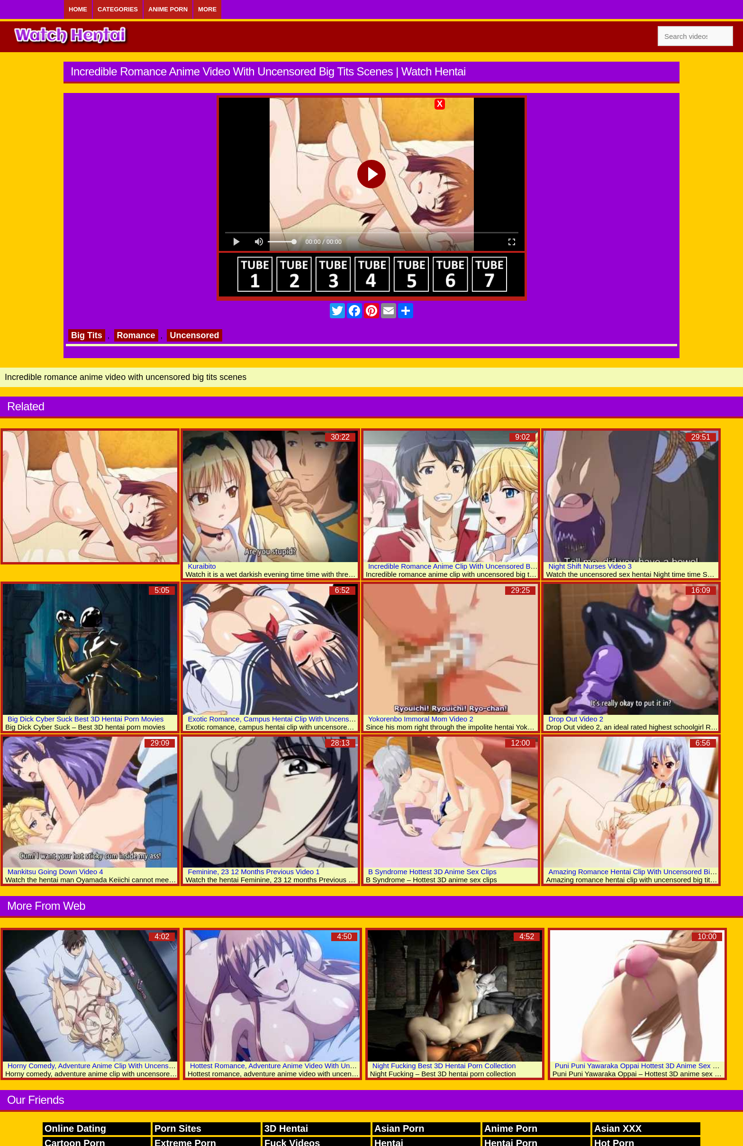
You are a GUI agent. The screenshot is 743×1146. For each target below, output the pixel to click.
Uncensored (194, 335)
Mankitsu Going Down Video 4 (55, 872)
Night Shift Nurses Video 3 (590, 566)
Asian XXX (618, 1128)
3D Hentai (286, 1128)
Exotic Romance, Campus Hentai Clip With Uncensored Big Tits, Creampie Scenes (318, 719)
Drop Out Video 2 (575, 719)
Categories (118, 9)
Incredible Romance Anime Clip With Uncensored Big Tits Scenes (471, 566)
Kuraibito (202, 566)
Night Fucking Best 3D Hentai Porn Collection (444, 1066)
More (207, 9)
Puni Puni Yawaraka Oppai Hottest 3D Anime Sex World (643, 1066)
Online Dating (75, 1128)
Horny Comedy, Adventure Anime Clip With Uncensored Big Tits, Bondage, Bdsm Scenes (148, 1066)
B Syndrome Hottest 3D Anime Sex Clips (432, 872)
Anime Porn (168, 9)
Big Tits (86, 335)
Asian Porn (399, 1128)
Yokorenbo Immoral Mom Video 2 (420, 719)
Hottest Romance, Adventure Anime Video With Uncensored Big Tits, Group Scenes (322, 1066)
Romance (136, 335)
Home (78, 9)
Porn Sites (177, 1128)
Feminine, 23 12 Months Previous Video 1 (253, 872)
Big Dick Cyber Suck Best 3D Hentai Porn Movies (85, 719)
